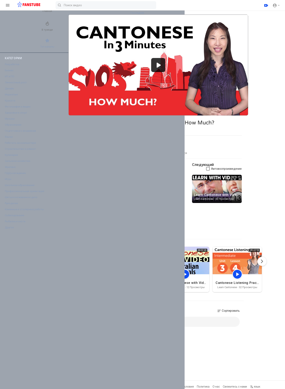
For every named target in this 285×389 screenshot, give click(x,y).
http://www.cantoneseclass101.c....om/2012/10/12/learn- (120, 173)
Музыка (9, 122)
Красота (10, 104)
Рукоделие (11, 206)
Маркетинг (11, 98)
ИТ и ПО (9, 80)
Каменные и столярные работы (24, 212)
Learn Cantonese (107, 161)
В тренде (13, 28)
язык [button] (263, 386)
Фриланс (10, 170)
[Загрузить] (265, 5)
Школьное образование (19, 188)
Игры (8, 182)
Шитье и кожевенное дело (21, 200)
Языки (9, 140)
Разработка (12, 67)
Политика (211, 386)
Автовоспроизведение (235, 164)
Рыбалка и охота (15, 225)
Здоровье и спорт (16, 116)
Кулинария (11, 158)
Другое (9, 231)
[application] (167, 62)
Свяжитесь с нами (243, 386)
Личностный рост (16, 86)
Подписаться (176, 163)
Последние (35, 9)
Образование (13, 128)
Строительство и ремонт (20, 152)
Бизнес (9, 74)
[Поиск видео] (154, 5)
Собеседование (14, 218)
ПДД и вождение (15, 176)
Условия (196, 386)
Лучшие (35, 28)
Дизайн (9, 92)
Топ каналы (13, 47)
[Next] (270, 257)
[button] (276, 5)
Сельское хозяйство (17, 164)
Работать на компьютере (20, 146)
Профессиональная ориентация (24, 194)
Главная (13, 9)
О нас (224, 386)
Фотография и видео (18, 110)
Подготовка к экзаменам (20, 134)
